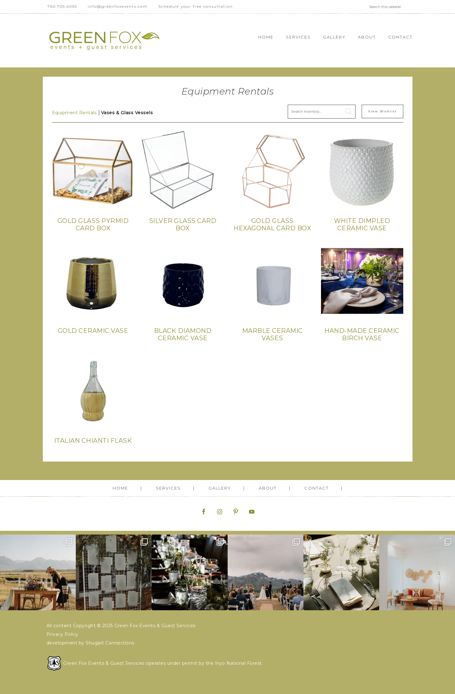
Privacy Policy (63, 634)
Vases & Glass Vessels (127, 112)
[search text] (321, 112)
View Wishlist (382, 111)
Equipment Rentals (74, 112)
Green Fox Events (104, 40)
